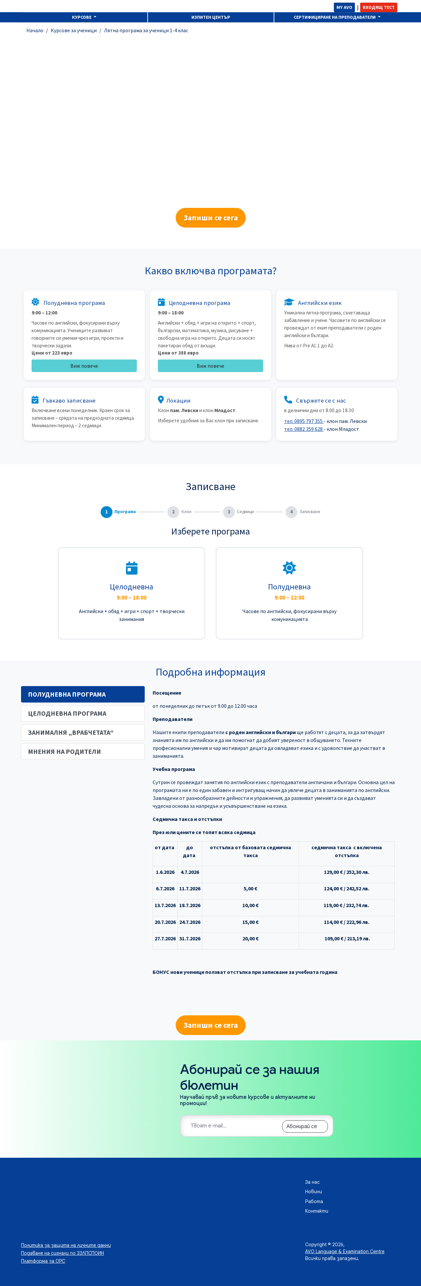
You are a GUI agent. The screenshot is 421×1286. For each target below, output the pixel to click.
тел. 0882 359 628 (304, 429)
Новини (313, 1192)
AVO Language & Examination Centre (344, 1251)
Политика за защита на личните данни (66, 1245)
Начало (34, 30)
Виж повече (84, 365)
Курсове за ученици (74, 30)
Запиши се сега (211, 217)
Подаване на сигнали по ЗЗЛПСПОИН (62, 1253)
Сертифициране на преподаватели (335, 17)
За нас (312, 1182)
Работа (314, 1201)
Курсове (82, 17)
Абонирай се (301, 1126)
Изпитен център (210, 17)
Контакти (316, 1211)
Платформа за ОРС (43, 1261)
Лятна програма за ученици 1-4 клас (146, 30)
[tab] (83, 694)
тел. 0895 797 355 (304, 421)
